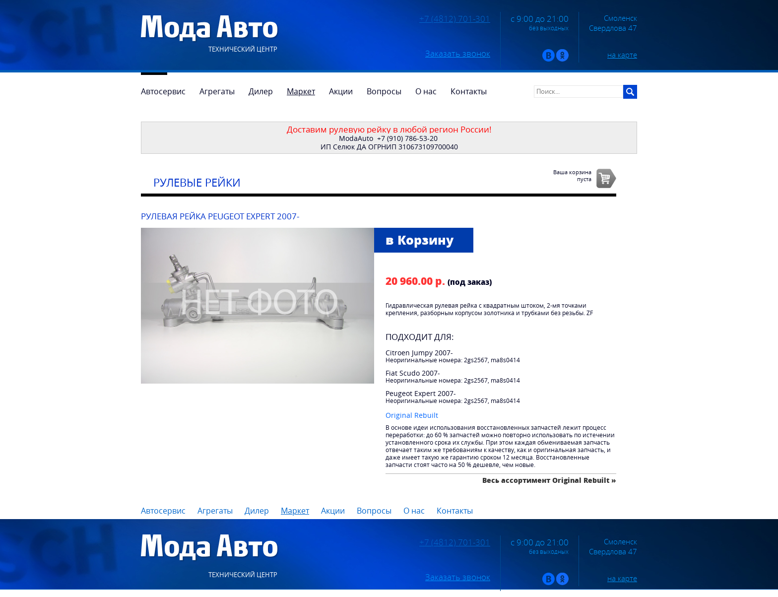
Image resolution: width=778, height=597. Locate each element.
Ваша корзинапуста (572, 175)
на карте (622, 55)
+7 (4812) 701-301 (454, 18)
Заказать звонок (457, 53)
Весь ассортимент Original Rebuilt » (549, 480)
